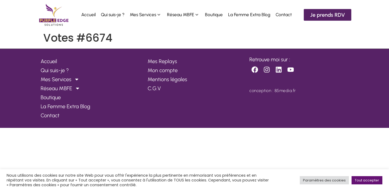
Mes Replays (162, 61)
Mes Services (145, 14)
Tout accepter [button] (367, 180)
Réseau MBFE (182, 14)
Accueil (88, 14)
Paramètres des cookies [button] (324, 180)
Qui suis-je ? (113, 14)
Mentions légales (167, 79)
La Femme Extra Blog (249, 14)
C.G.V (154, 88)
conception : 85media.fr (272, 90)
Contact (284, 14)
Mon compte (163, 70)
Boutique (214, 14)
